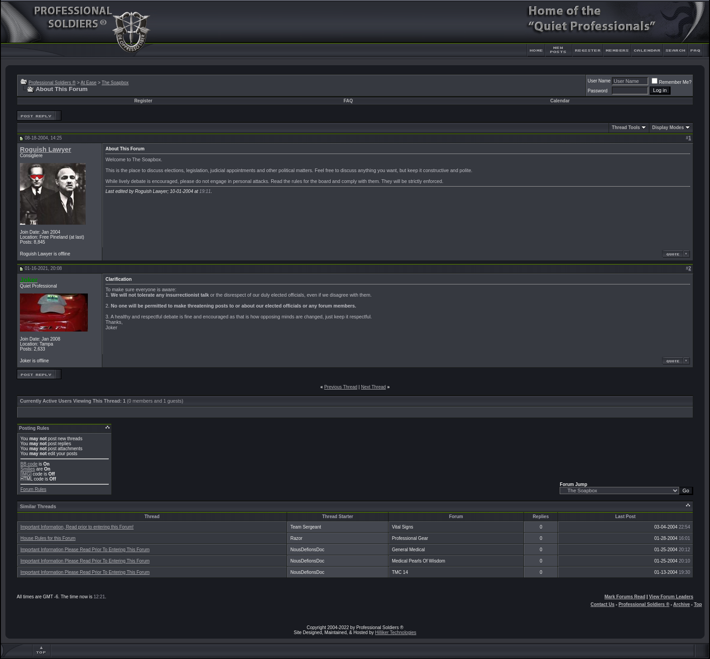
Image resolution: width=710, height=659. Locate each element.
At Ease (88, 82)
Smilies (27, 469)
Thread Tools (626, 127)
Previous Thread (340, 387)
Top (698, 604)
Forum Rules (33, 489)
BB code (29, 464)
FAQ (348, 100)
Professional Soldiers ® (52, 82)
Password (598, 90)
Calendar (560, 100)
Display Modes (668, 127)
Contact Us (602, 604)
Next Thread (373, 387)
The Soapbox (115, 82)
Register (143, 100)
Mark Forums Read (624, 596)
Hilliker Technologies (395, 632)
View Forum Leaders (671, 596)
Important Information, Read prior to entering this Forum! (77, 526)
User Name (599, 80)
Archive (681, 604)
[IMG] (25, 473)
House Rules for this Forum (48, 538)
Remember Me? (671, 82)
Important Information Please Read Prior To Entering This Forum (84, 549)
